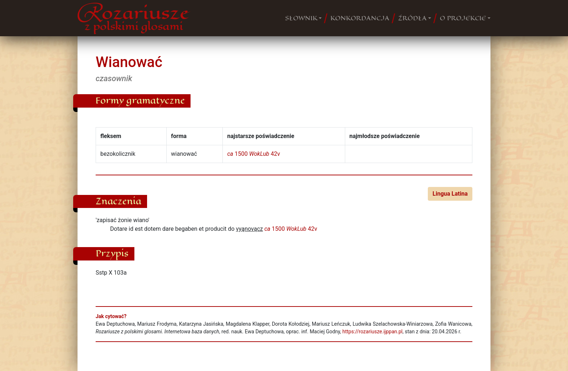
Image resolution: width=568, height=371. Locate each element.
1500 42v (253, 153)
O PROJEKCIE (463, 18)
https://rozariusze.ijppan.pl (372, 331)
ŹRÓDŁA (412, 18)
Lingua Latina (450, 193)
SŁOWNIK (301, 18)
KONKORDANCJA (359, 18)
